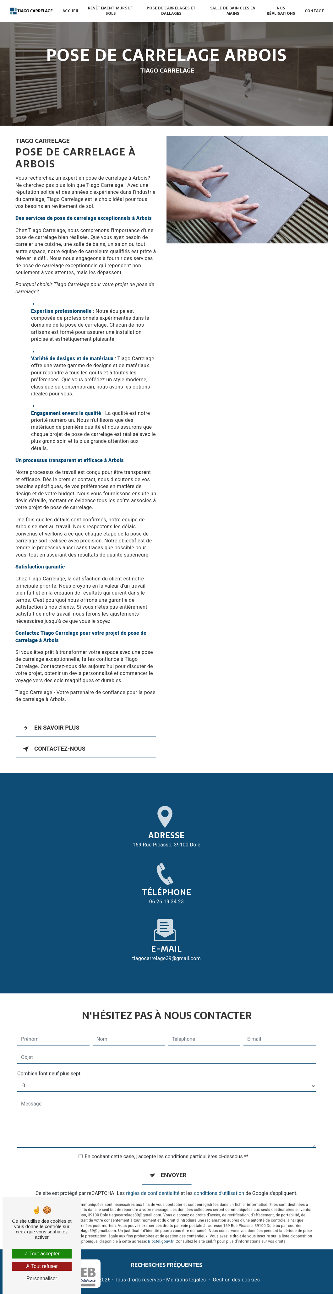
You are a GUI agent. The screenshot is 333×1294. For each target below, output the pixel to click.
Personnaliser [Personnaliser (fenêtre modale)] (41, 1278)
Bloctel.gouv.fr (160, 1228)
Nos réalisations (280, 11)
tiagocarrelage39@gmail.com (166, 945)
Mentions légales (186, 1280)
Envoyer (173, 1162)
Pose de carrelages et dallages (171, 11)
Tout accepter (41, 1253)
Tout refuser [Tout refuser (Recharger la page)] (42, 1266)
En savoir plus (50, 728)
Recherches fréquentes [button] (166, 1265)
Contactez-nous (53, 749)
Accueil (71, 11)
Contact (314, 11)
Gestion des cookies (236, 1280)
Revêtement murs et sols (111, 11)
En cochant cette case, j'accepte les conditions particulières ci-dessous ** (166, 1143)
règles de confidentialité (152, 1180)
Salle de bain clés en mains (233, 11)
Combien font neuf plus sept (48, 1060)
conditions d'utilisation (219, 1180)
